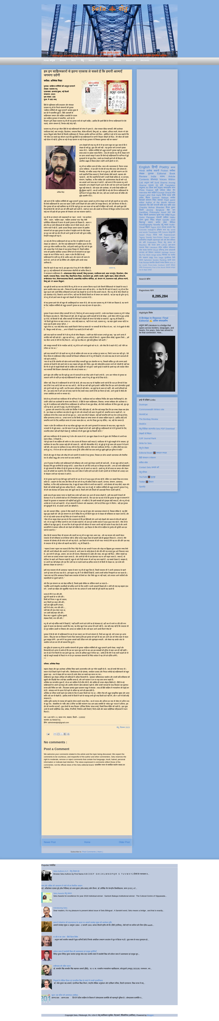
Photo (148, 235)
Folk (141, 263)
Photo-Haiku (152, 265)
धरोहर (141, 197)
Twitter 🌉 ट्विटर (146, 482)
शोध (173, 192)
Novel (163, 212)
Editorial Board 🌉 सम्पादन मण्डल (153, 453)
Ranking (163, 260)
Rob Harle (156, 195)
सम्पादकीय (167, 187)
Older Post (124, 842)
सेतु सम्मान (168, 242)
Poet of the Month (158, 267)
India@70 (152, 230)
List (141, 182)
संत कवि (142, 242)
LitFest (164, 245)
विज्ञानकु (142, 222)
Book (172, 173)
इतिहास (159, 230)
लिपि (173, 258)
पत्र (169, 212)
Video (172, 237)
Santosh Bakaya (160, 197)
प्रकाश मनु (112, 268)
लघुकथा (142, 187)
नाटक (154, 245)
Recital (146, 263)
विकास (167, 263)
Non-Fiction (157, 237)
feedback (161, 265)
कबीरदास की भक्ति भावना (62, 966)
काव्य (173, 167)
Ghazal (168, 192)
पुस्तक (151, 173)
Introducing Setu (60, 908)
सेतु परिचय (143, 472)
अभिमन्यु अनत (163, 250)
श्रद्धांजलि (172, 232)
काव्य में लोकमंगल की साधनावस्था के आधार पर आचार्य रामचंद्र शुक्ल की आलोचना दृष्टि (82, 922)
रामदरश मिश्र (144, 247)
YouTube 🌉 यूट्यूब (147, 477)
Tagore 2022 (156, 227)
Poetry (164, 167)
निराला (160, 242)
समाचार (160, 200)
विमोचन (150, 252)
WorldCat (143, 414)
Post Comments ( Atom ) (92, 852)
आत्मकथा (152, 215)
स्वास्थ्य (149, 250)
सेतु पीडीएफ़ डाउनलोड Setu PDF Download (157, 429)
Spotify (142, 486)
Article (171, 176)
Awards (117, 60)
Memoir (171, 202)
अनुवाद (160, 187)
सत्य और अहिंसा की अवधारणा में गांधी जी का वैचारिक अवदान (61, 886)
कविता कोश (143, 462)
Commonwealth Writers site (151, 409)
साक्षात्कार (142, 205)
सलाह (145, 250)
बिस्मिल (172, 222)
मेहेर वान (171, 210)
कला (164, 230)
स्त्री (160, 235)
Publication (151, 242)
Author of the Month (156, 202)
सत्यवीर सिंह (171, 227)
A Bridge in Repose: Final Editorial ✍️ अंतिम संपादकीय (153, 319)
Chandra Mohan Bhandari (151, 207)
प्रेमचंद (164, 227)
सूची (156, 190)
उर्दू (162, 224)
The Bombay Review (148, 419)
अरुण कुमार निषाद (146, 220)
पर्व (174, 242)
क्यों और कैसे (165, 240)
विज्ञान (147, 227)
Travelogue (153, 232)
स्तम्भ (162, 176)
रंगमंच (162, 263)
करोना (158, 222)
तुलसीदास (168, 258)
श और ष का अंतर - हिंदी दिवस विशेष (65, 937)
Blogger (150, 1015)
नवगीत (173, 255)
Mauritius (143, 245)
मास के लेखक (143, 270)
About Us (130, 60)
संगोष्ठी (150, 270)
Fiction (164, 170)
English (144, 167)
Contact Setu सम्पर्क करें (149, 467)
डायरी (169, 260)
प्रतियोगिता (143, 240)
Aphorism (148, 260)
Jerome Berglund (155, 210)
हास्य (158, 245)
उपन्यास (141, 252)
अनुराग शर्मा (148, 182)
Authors (104, 60)
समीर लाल (171, 205)
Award (141, 235)
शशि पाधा (163, 205)
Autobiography (145, 224)
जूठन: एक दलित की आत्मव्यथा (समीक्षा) (64, 995)
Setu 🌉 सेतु (109, 9)
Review (143, 176)
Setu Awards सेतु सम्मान (62, 893)
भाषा (173, 212)
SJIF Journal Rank (147, 438)
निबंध (154, 200)
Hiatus (92, 60)
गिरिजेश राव (166, 255)
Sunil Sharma (161, 182)
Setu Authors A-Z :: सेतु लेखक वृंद (66, 871)
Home (87, 842)
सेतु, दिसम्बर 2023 (123, 727)
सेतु (82, 60)
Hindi (142, 170)
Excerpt (160, 192)
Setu (73, 60)
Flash (166, 200)
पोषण (165, 222)
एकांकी (168, 265)
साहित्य (165, 217)
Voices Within (167, 179)
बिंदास (148, 197)
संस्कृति (149, 240)
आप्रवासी (172, 250)
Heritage (165, 252)
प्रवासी (159, 217)
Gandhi (149, 237)
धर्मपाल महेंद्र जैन (167, 190)
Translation (170, 185)
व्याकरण (145, 258)
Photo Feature (146, 190)
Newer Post (50, 842)
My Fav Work (144, 255)
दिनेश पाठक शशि (168, 195)
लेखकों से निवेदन (145, 433)
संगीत (140, 267)
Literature (153, 247)
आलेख (149, 170)
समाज (141, 260)
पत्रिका (173, 265)
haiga (161, 258)
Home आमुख (49, 60)
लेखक (142, 173)
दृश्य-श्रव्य (171, 245)
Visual (155, 250)
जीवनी (146, 215)
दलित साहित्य (163, 247)
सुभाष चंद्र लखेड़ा (163, 215)
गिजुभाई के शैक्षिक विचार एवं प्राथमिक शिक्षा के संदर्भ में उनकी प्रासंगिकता (78, 980)
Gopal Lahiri (145, 195)
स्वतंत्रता (157, 252)
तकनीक (152, 263)
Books (63, 60)
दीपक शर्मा (153, 187)
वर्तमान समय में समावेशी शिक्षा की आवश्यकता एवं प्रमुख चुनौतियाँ (74, 951)
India (153, 176)
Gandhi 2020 (168, 220)
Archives (144, 60)
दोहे (149, 245)
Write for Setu (145, 443)
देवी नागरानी (154, 205)
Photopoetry (147, 267)
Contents (144, 179)
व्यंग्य (173, 187)
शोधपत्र (154, 179)
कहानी (156, 170)
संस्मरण (148, 200)
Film (156, 258)
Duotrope (143, 404)
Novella (156, 224)
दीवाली (157, 263)
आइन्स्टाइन (156, 240)
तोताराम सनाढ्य (170, 267)
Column (165, 232)
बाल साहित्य (152, 192)
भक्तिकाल (172, 247)
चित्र (141, 215)
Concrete (143, 230)
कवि (161, 185)
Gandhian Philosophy (149, 212)
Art (147, 187)
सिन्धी (155, 235)
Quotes (156, 260)
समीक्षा (172, 170)
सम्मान (150, 222)
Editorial (161, 173)
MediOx (142, 424)
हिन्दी (154, 167)
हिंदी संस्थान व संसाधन (147, 457)
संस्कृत (158, 220)
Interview (143, 192)
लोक (140, 250)
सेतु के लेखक (144, 448)
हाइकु (151, 258)
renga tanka (156, 255)
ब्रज (173, 260)
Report (166, 237)
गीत (148, 205)
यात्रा (166, 224)
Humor (172, 252)
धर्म (146, 252)
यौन (140, 258)
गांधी (159, 232)
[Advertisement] (157, 115)
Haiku (172, 217)
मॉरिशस (172, 240)
